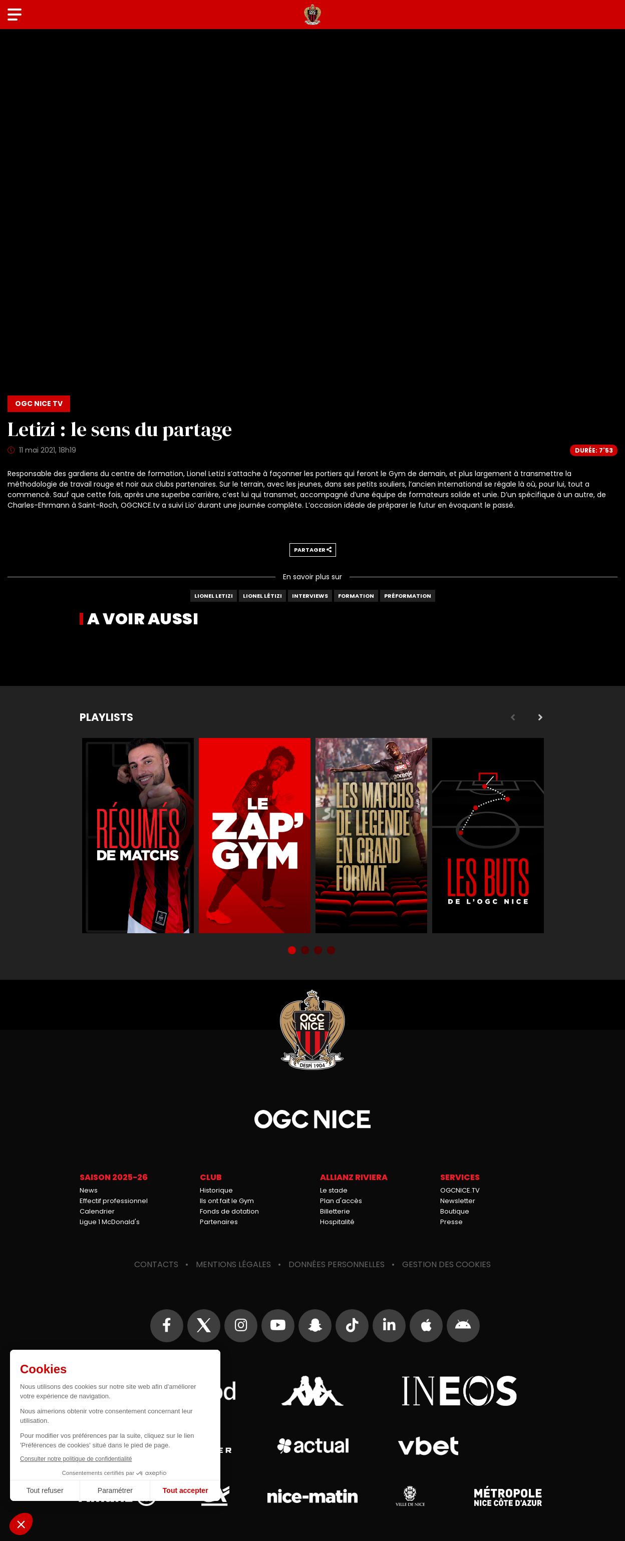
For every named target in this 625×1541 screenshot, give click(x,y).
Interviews (310, 596)
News (89, 1190)
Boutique (454, 1211)
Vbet (428, 1446)
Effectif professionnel (114, 1201)
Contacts (156, 1264)
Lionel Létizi (262, 596)
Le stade (334, 1190)
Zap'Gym (254, 835)
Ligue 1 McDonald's (110, 1222)
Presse (451, 1222)
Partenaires (219, 1222)
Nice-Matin (312, 1496)
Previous (513, 717)
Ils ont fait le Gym (227, 1201)
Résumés (138, 835)
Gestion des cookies (446, 1264)
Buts (488, 835)
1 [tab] (293, 951)
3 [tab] (319, 951)
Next (540, 717)
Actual (313, 1446)
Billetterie (335, 1211)
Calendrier (97, 1211)
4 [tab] (332, 951)
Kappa (312, 1391)
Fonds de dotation (229, 1211)
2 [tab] (306, 951)
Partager (313, 550)
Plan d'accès (341, 1201)
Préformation (407, 596)
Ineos (459, 1391)
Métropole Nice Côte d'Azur (508, 1496)
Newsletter (457, 1201)
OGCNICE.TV (460, 1190)
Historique (216, 1190)
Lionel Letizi (213, 596)
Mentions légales (233, 1264)
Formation (356, 596)
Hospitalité (337, 1222)
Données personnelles (336, 1264)
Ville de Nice (410, 1496)
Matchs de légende (371, 835)
